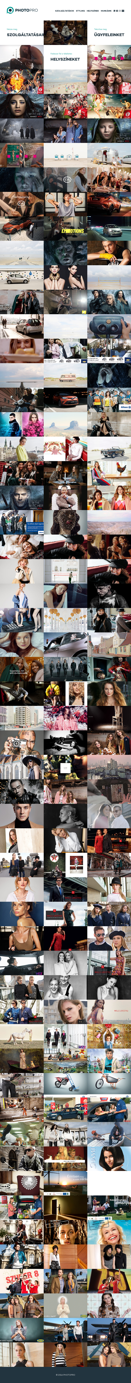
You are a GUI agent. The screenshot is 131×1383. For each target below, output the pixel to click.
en (123, 11)
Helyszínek (93, 11)
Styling (80, 11)
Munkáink (106, 11)
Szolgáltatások (64, 11)
